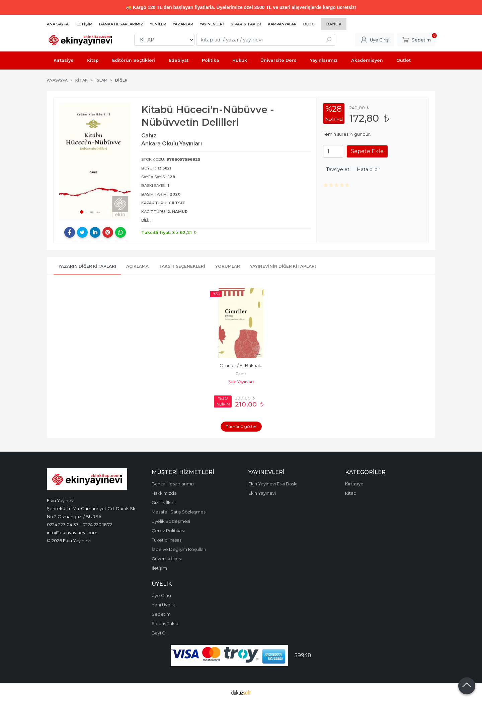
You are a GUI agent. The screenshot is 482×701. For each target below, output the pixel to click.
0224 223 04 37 (62, 524)
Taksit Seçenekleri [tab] (182, 266)
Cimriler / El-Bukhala (241, 365)
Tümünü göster (241, 426)
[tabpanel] (95, 161)
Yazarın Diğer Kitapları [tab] (87, 266)
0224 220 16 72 (97, 524)
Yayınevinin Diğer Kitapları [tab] (283, 266)
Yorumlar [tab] (227, 266)
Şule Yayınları (241, 381)
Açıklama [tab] (137, 266)
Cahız (241, 373)
